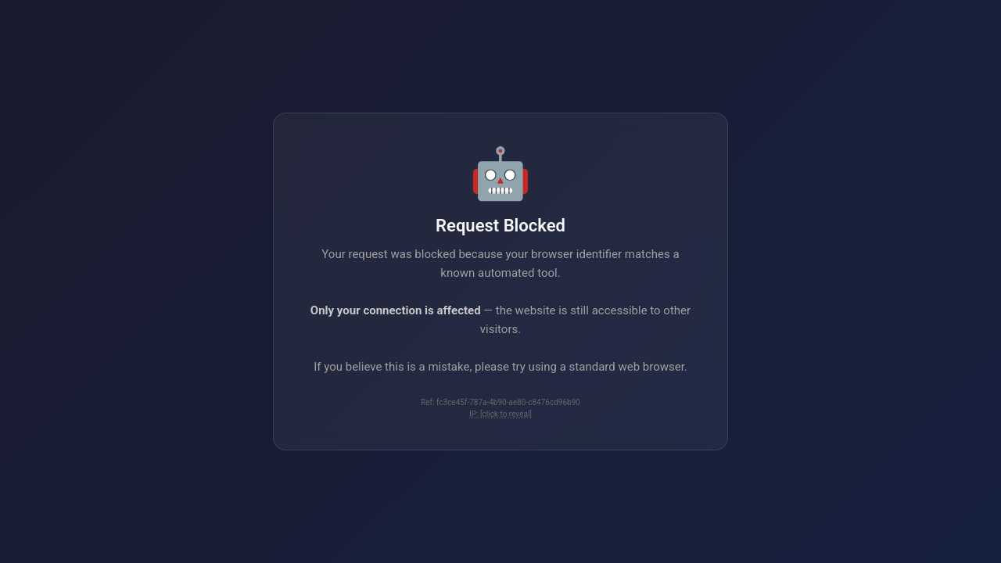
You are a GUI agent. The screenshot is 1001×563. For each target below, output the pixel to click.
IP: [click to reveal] (500, 414)
